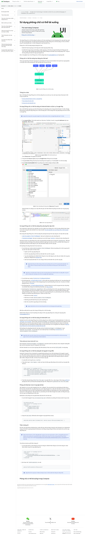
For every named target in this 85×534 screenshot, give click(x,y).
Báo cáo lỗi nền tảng (77, 531)
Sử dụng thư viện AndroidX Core (28, 103)
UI (15, 6)
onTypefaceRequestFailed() (37, 285)
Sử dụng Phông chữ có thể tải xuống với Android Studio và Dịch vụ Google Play (51, 437)
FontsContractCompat (27, 238)
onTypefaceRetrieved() (36, 280)
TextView (32, 283)
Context (35, 295)
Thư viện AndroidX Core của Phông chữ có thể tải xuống (56, 230)
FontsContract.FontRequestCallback (41, 278)
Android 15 (53, 531)
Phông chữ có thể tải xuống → (28, 35)
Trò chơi (30, 531)
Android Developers (23, 17)
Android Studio (79, 1)
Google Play (49, 1)
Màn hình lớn (42, 531)
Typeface (53, 238)
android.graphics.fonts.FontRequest (31, 236)
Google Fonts (39, 257)
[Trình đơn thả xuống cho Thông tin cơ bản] (20, 1)
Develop (3, 6)
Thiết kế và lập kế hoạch (28, 1)
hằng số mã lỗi (49, 287)
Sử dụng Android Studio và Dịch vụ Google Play (32, 98)
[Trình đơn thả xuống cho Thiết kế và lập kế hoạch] (35, 1)
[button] (7, 12)
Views (19, 6)
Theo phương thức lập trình (28, 101)
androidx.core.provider (25, 321)
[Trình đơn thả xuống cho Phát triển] (43, 1)
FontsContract (59, 329)
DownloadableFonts (52, 55)
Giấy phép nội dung (51, 484)
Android (18, 533)
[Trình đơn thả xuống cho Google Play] (53, 1)
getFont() (67, 380)
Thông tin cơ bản (15, 1)
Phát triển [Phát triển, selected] (40, 1)
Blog (58, 1)
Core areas (11, 6)
